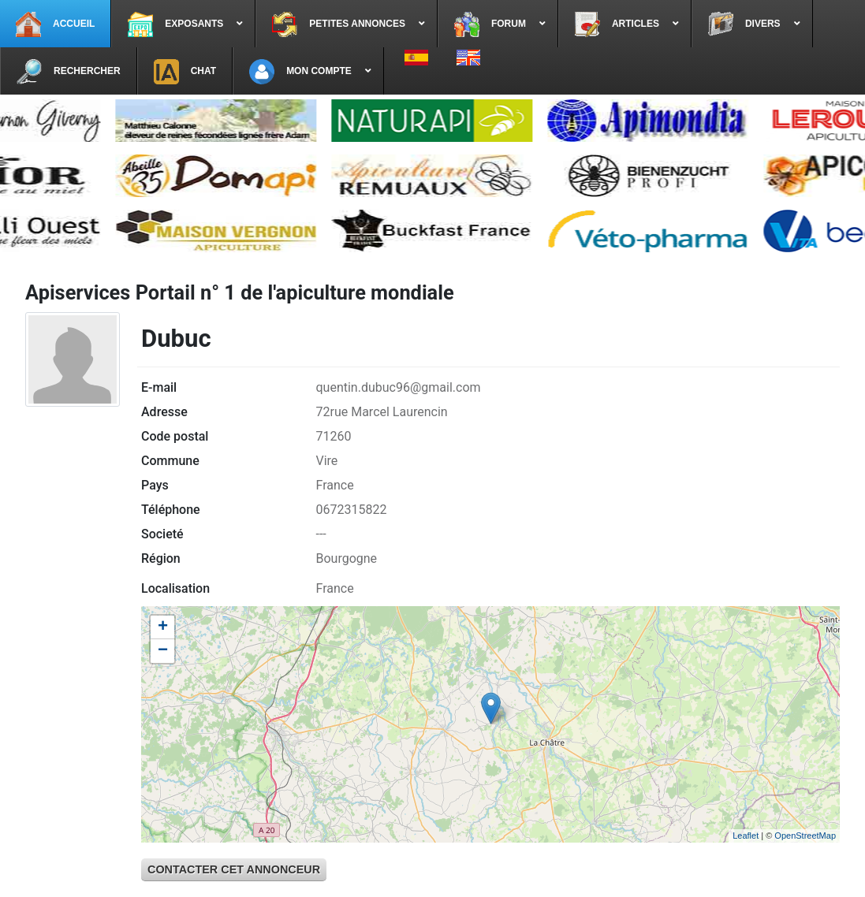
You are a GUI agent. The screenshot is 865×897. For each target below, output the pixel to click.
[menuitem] (55, 23)
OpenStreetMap (805, 835)
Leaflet (746, 835)
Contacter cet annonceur (233, 869)
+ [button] (163, 627)
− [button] (163, 651)
